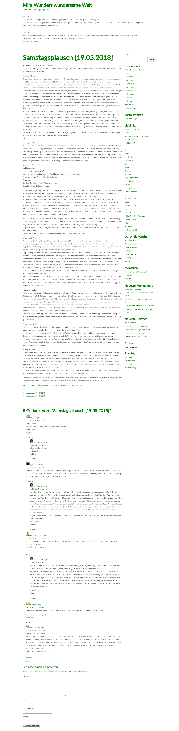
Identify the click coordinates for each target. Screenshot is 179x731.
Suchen (127, 54)
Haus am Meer (130, 104)
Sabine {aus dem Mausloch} (135, 216)
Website (26, 717)
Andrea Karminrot (37, 535)
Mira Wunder (53, 65)
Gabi (126, 164)
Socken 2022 (129, 91)
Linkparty (53, 385)
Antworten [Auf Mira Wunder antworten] (33, 458)
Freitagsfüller (129, 251)
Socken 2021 (129, 94)
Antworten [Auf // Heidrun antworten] (30, 622)
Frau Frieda (129, 160)
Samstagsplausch (38, 68)
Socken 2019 (129, 98)
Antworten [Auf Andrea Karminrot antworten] (30, 554)
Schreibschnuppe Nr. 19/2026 (136, 337)
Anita (126, 306)
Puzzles (127, 73)
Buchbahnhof (35, 627)
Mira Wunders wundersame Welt (57, 5)
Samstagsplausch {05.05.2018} (34, 393)
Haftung (37, 9)
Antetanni (128, 133)
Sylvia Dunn (34, 465)
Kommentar (28, 676)
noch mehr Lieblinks (132, 230)
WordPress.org (130, 368)
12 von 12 (128, 275)
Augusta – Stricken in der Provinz (137, 136)
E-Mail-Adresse (29, 708)
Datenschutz (27, 9)
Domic (127, 153)
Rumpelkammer (131, 212)
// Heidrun (34, 604)
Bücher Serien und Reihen (134, 70)
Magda (32, 418)
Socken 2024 (129, 84)
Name (26, 700)
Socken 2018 (129, 101)
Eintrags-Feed (130, 361)
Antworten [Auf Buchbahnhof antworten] (30, 661)
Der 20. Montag (135, 289)
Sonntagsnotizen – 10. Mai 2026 (143, 306)
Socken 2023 (129, 87)
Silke (126, 223)
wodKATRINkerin (131, 192)
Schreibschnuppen (131, 247)
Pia (126, 209)
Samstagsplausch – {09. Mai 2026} (137, 330)
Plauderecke (55, 381)
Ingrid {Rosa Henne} (132, 181)
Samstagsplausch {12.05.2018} (34, 396)
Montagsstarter (130, 240)
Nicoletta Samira (131, 205)
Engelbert (128, 157)
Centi (126, 150)
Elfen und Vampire (131, 118)
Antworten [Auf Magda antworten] (30, 437)
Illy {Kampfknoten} (131, 178)
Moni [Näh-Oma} (131, 198)
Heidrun (128, 174)
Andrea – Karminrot (132, 129)
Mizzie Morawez (130, 108)
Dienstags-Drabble (131, 244)
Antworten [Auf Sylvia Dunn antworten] (30, 481)
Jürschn (127, 185)
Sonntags (128, 258)
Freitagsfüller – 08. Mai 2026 (135, 333)
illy (126, 289)
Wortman (128, 226)
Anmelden (128, 357)
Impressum (45, 9)
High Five (128, 261)
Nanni (127, 202)
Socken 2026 (129, 77)
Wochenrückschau (78, 385)
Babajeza (128, 140)
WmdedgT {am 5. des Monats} (136, 272)
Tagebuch (35, 385)
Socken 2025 (129, 80)
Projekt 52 (128, 279)
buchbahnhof (130, 143)
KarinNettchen (130, 188)
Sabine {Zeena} (130, 219)
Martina (127, 195)
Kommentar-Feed (131, 364)
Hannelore (128, 171)
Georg (127, 167)
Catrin (127, 146)
